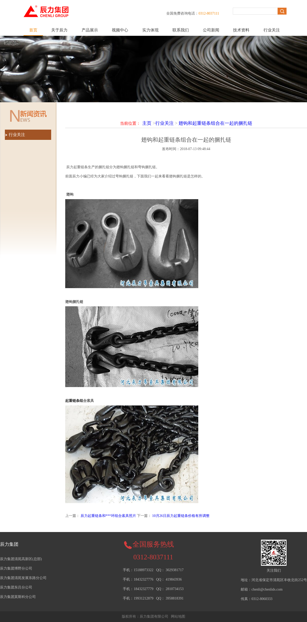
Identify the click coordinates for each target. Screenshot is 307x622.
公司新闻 (211, 30)
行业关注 (272, 30)
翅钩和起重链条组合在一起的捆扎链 (215, 123)
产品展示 (90, 30)
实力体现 (150, 30)
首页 (33, 30)
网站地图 (178, 616)
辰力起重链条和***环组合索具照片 (108, 516)
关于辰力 (59, 30)
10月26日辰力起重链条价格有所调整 (181, 516)
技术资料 (241, 30)
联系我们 (180, 30)
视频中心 (120, 30)
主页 (146, 123)
